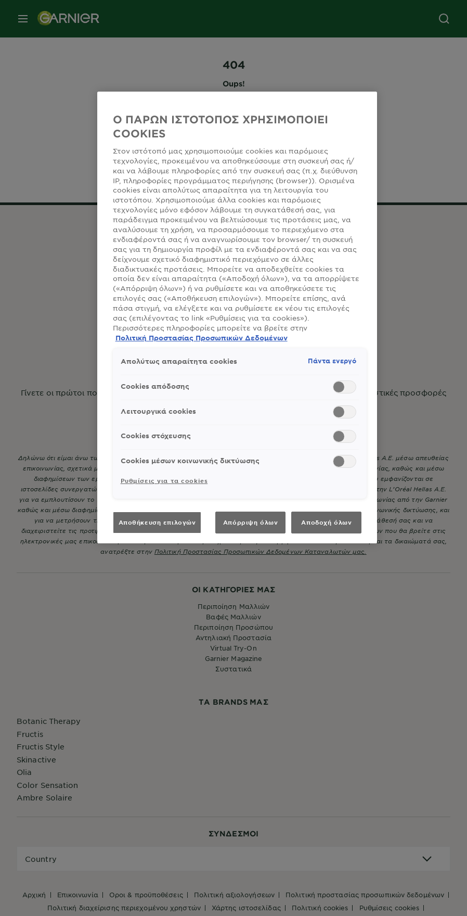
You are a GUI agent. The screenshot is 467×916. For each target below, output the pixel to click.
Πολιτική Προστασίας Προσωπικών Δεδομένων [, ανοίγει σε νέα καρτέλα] (201, 338)
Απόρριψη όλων (250, 522)
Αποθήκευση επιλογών (157, 522)
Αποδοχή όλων (326, 522)
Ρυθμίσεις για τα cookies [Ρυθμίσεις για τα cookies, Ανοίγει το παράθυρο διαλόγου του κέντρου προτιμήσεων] (164, 480)
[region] (237, 317)
